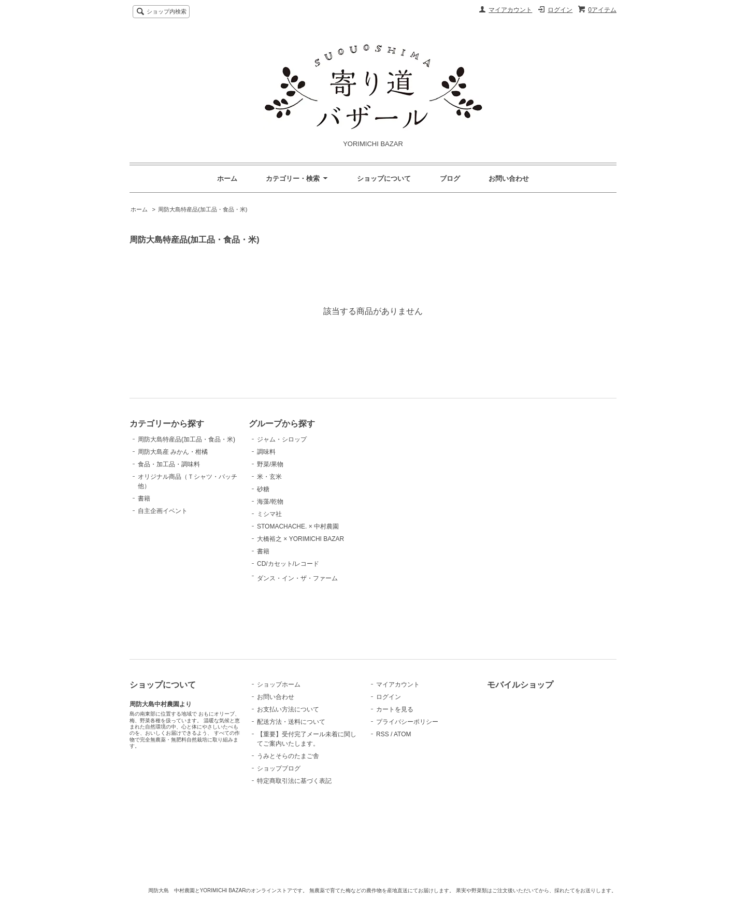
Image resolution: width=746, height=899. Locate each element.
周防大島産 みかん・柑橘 (173, 451)
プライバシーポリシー (407, 721)
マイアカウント (510, 9)
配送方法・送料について (291, 721)
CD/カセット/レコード (288, 563)
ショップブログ (278, 768)
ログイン (560, 9)
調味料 (266, 451)
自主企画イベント (163, 511)
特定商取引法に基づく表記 (294, 780)
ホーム (227, 178)
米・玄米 (269, 476)
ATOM (402, 734)
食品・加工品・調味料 (169, 464)
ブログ (450, 178)
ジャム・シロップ (282, 439)
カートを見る (394, 709)
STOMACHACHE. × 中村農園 (298, 526)
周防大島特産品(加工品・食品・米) (202, 209)
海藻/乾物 (270, 501)
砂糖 (263, 489)
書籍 (144, 498)
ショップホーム (278, 684)
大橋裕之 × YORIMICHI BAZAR (300, 539)
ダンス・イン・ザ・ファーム (297, 603)
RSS (382, 734)
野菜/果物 (270, 464)
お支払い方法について (288, 709)
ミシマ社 (269, 514)
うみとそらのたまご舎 (288, 756)
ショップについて (384, 178)
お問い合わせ (509, 178)
